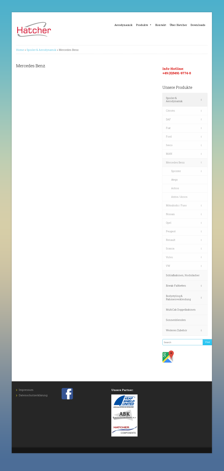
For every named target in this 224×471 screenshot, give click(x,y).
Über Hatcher (187, 25)
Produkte (152, 24)
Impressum (16, 386)
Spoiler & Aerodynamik (32, 49)
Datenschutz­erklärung (23, 392)
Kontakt (169, 25)
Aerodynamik (132, 25)
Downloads (206, 25)
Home (11, 49)
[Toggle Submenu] (210, 98)
